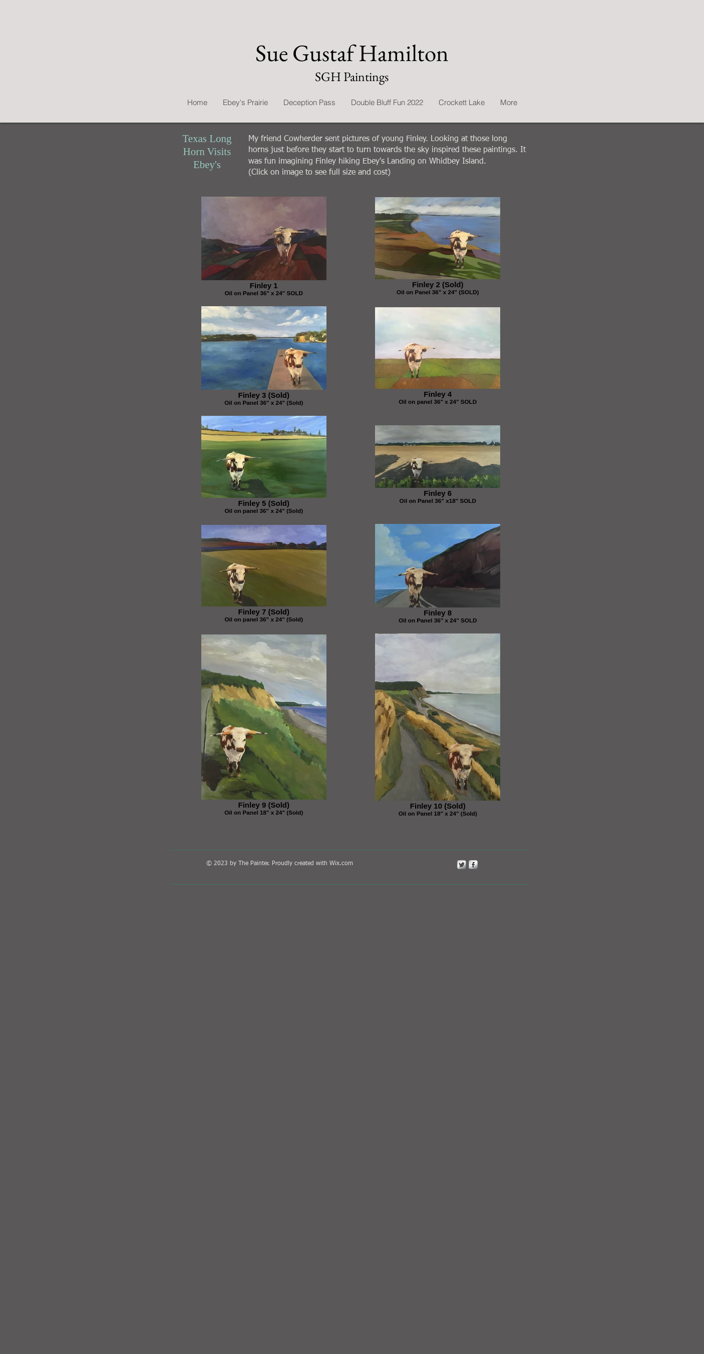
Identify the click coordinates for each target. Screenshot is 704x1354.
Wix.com (341, 864)
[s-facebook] (473, 864)
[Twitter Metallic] (461, 864)
